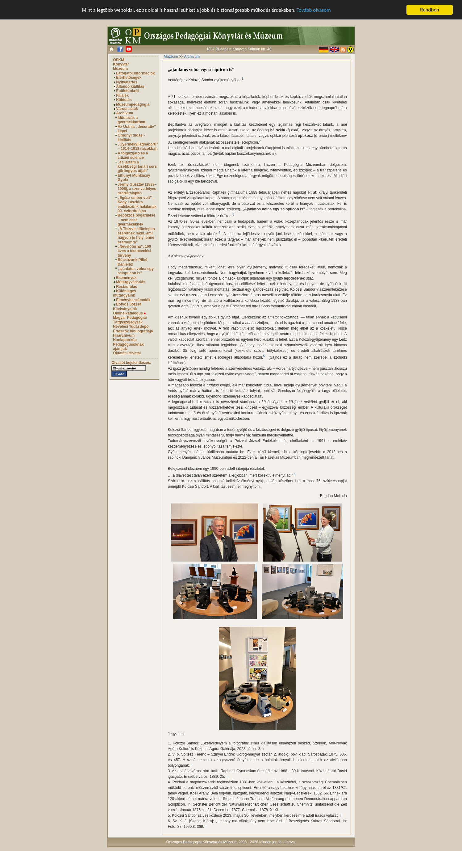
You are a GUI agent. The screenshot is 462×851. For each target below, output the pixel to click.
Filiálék (122, 95)
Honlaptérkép (125, 340)
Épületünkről (127, 91)
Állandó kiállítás (130, 86)
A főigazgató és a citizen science (133, 155)
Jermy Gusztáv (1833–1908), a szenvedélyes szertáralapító (137, 189)
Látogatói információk (135, 73)
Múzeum (120, 68)
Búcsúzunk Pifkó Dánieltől (133, 262)
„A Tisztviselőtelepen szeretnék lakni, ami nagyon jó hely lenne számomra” (136, 235)
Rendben (429, 9)
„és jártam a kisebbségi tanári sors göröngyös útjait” (137, 166)
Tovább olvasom (314, 9)
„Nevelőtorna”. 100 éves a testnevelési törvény (134, 251)
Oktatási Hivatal (127, 353)
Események (126, 278)
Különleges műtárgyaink (124, 293)
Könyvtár (121, 64)
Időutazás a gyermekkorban (131, 120)
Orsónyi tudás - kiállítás (131, 137)
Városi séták (127, 109)
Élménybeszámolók (133, 300)
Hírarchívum (124, 335)
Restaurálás (126, 286)
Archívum (124, 113)
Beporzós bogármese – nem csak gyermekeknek (136, 219)
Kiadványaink (125, 308)
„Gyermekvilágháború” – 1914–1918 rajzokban (138, 146)
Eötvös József (128, 304)
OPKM (118, 60)
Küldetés (124, 100)
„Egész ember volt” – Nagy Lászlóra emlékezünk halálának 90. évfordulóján (137, 204)
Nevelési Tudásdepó (130, 326)
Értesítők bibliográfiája (133, 331)
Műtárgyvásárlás (130, 282)
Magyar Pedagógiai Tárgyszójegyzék (130, 319)
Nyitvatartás (126, 82)
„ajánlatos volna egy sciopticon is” (136, 271)
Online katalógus (129, 313)
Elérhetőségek (128, 77)
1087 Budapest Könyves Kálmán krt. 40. (239, 49)
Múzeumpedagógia (132, 104)
